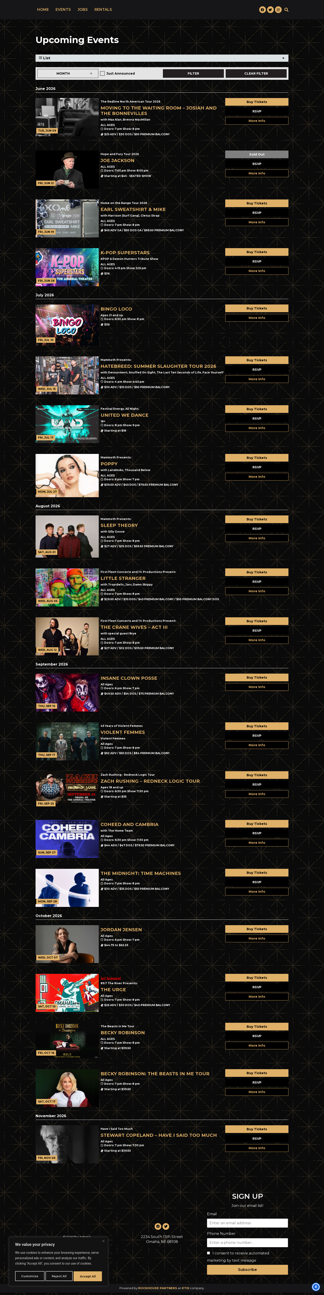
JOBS (83, 11)
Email (212, 1216)
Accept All (87, 1276)
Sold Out (257, 157)
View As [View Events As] (44, 54)
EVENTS (63, 11)
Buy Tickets (257, 104)
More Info (257, 123)
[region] (58, 1262)
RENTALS (103, 11)
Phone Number (221, 1236)
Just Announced (120, 76)
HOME (43, 11)
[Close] (103, 1242)
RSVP (256, 114)
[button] (286, 11)
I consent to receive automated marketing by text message (238, 1259)
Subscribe (247, 1272)
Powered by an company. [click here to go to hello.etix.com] (162, 1290)
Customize (29, 1276)
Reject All (59, 1276)
